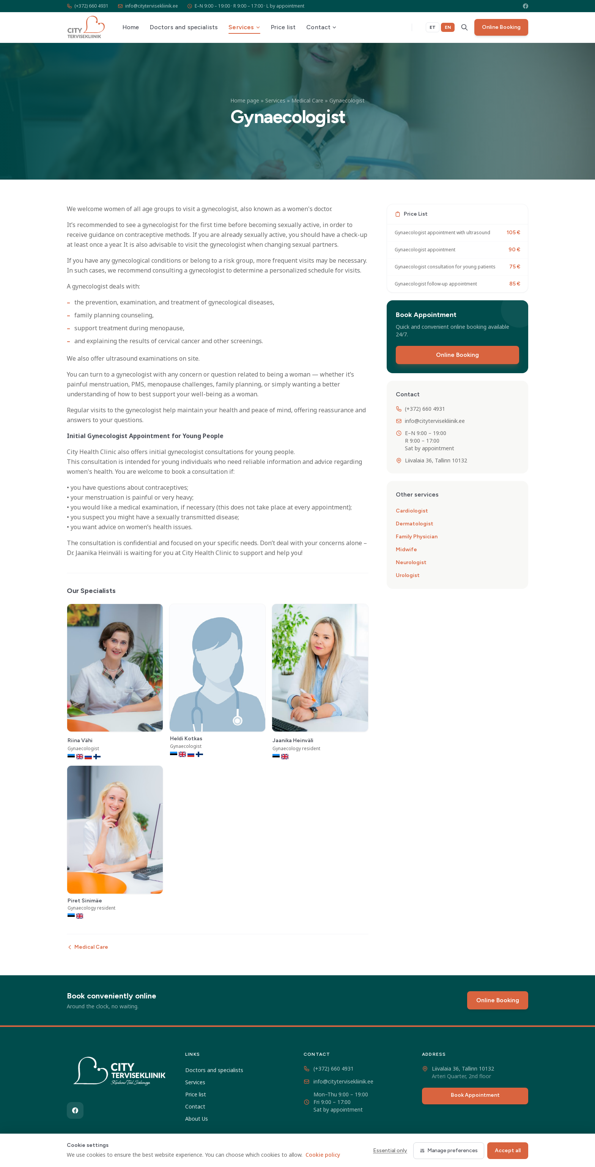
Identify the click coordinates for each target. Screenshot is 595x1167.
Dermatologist (414, 523)
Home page (244, 100)
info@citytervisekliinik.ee (148, 6)
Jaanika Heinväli (292, 740)
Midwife (406, 549)
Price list (283, 27)
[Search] (464, 27)
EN (448, 27)
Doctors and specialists (184, 27)
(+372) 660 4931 (88, 6)
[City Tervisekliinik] (120, 1072)
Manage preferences (449, 1150)
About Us (196, 1118)
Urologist (408, 575)
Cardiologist (412, 511)
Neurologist (411, 562)
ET (433, 27)
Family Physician (417, 536)
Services (244, 27)
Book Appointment (475, 1095)
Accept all (508, 1150)
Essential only (390, 1150)
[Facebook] (525, 6)
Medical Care (307, 100)
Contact (321, 27)
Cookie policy (322, 1154)
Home (131, 27)
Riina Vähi (80, 740)
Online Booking (501, 27)
